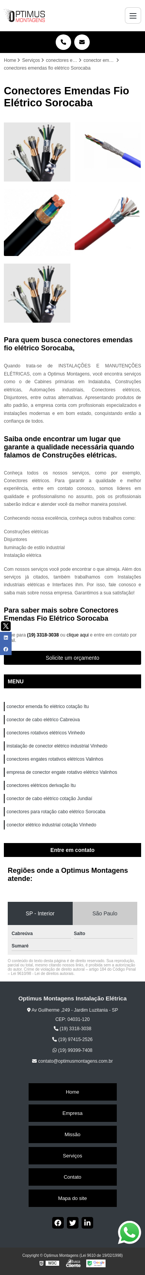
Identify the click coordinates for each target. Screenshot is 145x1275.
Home (72, 1092)
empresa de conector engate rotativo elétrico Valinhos (62, 772)
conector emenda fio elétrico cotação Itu (48, 706)
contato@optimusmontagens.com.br (72, 1061)
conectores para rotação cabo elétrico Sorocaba (56, 811)
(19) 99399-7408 (72, 1050)
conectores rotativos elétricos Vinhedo (46, 733)
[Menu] (133, 15)
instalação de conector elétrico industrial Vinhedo (58, 746)
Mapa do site (72, 1198)
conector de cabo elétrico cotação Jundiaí (49, 798)
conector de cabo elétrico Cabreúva (43, 719)
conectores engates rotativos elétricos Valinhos (55, 759)
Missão (72, 1134)
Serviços (72, 1156)
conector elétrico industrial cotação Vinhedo (52, 825)
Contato (73, 1177)
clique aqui (78, 635)
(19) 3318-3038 (43, 635)
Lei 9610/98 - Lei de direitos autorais (42, 973)
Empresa (72, 1113)
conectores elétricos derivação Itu (42, 785)
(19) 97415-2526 (72, 1039)
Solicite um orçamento (72, 658)
